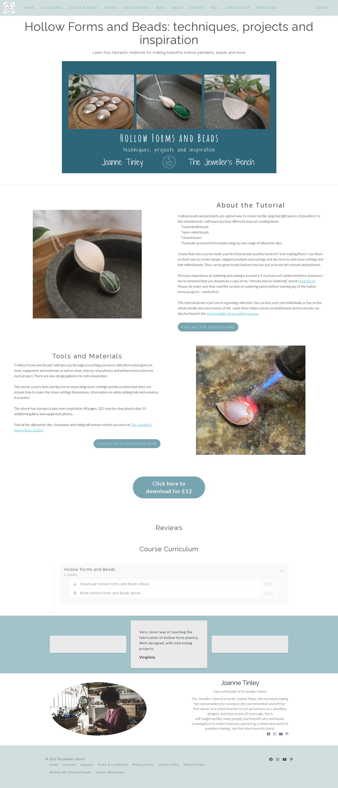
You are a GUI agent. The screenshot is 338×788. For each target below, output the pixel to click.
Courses (69, 764)
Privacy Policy (143, 764)
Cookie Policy (168, 764)
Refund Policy (194, 764)
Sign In (322, 8)
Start (268, 584)
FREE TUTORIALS (136, 8)
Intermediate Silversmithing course (232, 313)
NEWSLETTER (266, 8)
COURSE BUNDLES (82, 8)
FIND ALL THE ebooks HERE (208, 327)
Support (86, 764)
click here (307, 281)
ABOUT (176, 8)
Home (54, 764)
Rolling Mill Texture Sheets (70, 772)
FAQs (214, 8)
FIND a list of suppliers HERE (127, 444)
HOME (29, 8)
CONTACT (196, 8)
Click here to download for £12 (169, 487)
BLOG (160, 8)
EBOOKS (110, 8)
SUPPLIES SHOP (236, 8)
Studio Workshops (110, 772)
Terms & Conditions (112, 764)
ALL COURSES (51, 8)
